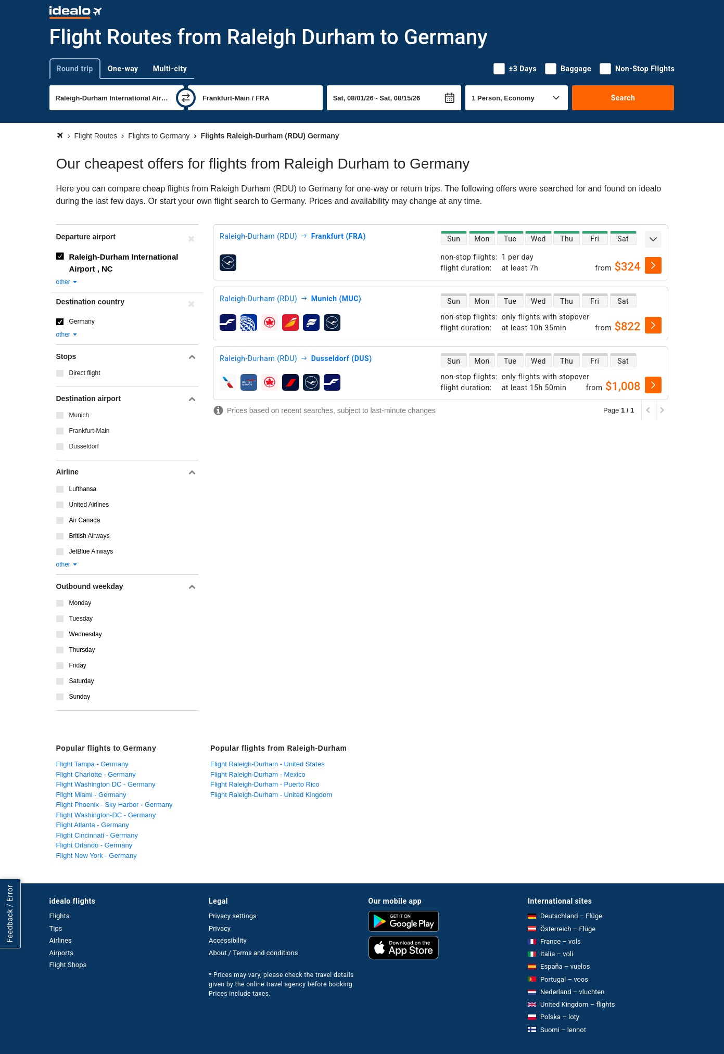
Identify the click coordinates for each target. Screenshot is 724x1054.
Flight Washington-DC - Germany (106, 815)
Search (623, 98)
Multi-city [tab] (170, 69)
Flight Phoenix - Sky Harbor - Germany (114, 804)
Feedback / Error (10, 914)
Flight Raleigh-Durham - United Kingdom (271, 795)
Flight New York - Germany (96, 855)
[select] (653, 265)
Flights (59, 916)
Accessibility (228, 940)
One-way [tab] (123, 69)
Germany (82, 321)
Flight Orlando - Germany (94, 845)
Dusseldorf (84, 446)
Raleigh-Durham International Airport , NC (124, 262)
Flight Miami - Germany (91, 795)
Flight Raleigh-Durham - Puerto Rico (265, 784)
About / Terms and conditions (253, 953)
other (67, 282)
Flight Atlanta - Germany (92, 825)
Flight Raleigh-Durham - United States (267, 764)
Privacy (220, 928)
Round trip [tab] (75, 69)
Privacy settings (233, 916)
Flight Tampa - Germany (92, 764)
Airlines (60, 940)
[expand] (653, 239)
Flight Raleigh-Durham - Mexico (258, 774)
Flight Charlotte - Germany (96, 774)
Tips (55, 928)
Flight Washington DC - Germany (106, 784)
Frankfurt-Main (89, 430)
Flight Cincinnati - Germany (97, 835)
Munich (79, 415)
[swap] (186, 98)
